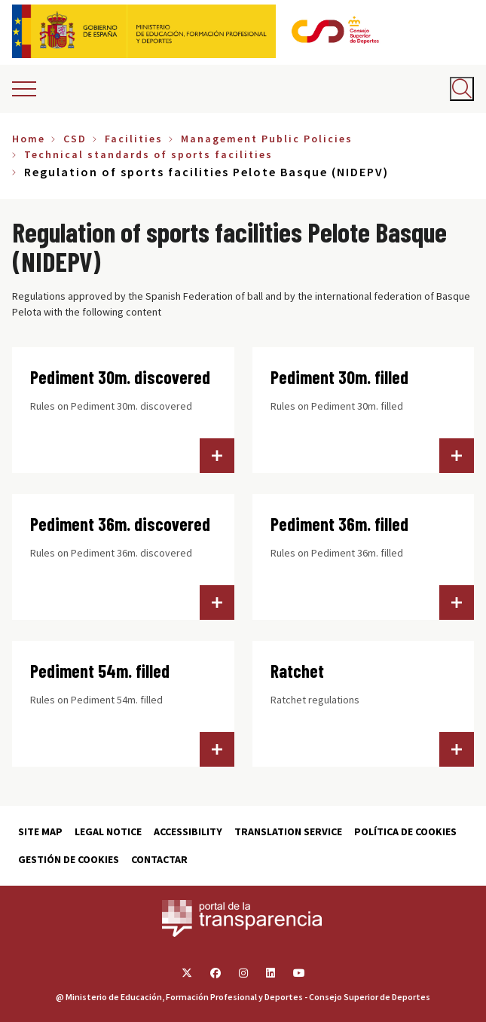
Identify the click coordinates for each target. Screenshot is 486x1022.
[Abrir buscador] (462, 89)
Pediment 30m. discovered (120, 377)
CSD (75, 138)
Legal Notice (108, 831)
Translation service (288, 831)
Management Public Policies (267, 138)
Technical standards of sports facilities (148, 154)
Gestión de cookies (68, 859)
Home (28, 138)
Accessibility (188, 831)
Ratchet (297, 671)
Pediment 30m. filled (339, 377)
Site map (40, 831)
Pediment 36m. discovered (120, 524)
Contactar (159, 859)
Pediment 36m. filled (339, 524)
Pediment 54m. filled (100, 671)
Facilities (134, 138)
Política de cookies (405, 831)
